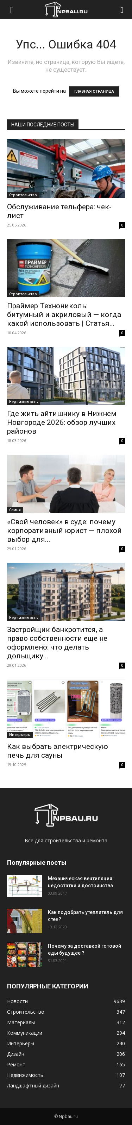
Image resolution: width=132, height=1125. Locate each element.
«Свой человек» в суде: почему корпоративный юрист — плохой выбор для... (64, 531)
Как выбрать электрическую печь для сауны (57, 750)
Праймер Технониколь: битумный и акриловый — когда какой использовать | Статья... (64, 315)
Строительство (23, 194)
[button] (12, 9)
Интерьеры (20, 734)
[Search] (122, 9)
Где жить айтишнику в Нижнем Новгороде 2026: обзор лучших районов (62, 422)
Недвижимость (23, 401)
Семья (15, 509)
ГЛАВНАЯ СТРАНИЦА (94, 91)
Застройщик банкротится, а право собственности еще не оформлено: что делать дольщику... (57, 642)
